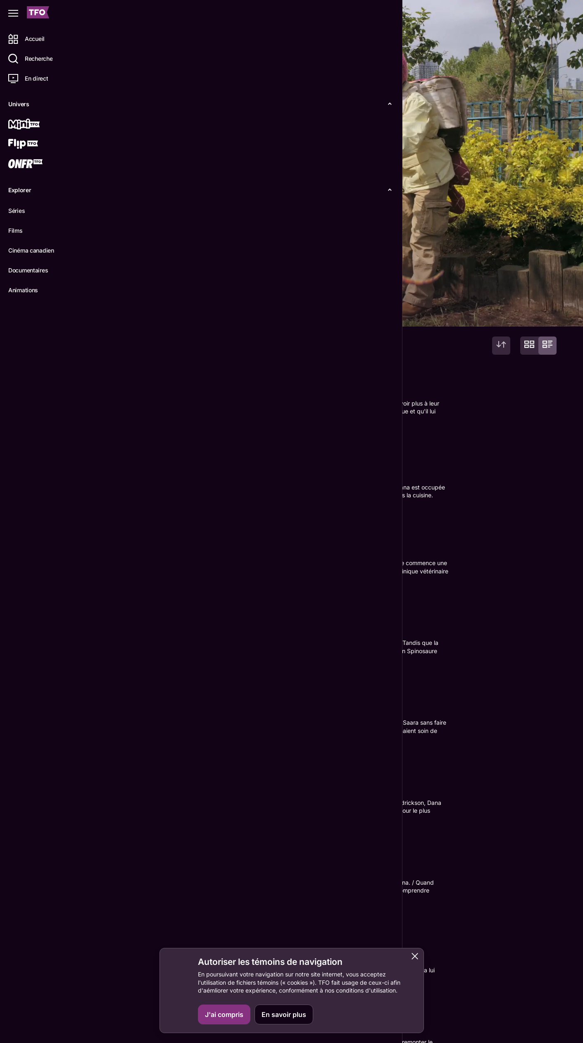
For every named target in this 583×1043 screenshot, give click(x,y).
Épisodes (153, 313)
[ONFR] (36, 164)
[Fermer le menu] (13, 13)
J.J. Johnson (121, 878)
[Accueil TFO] (38, 13)
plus (107, 275)
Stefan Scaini (219, 878)
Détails (113, 313)
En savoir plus (284, 1014)
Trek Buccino (215, 938)
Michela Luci (120, 938)
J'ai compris (224, 1014)
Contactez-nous (488, 1018)
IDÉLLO (545, 1037)
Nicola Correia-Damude (138, 947)
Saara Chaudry (167, 938)
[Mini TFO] (36, 125)
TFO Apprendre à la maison (400, 1037)
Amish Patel (196, 947)
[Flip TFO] (36, 144)
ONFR (542, 1018)
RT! (106, 887)
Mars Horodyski (170, 878)
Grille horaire (305, 1037)
